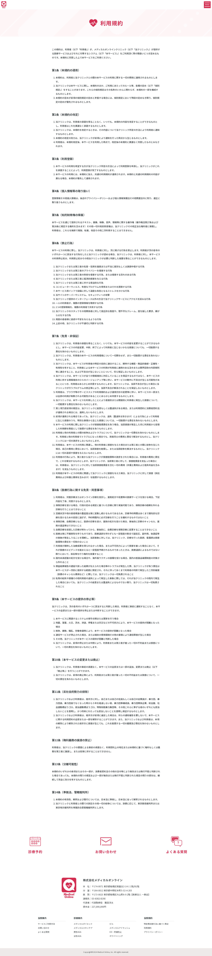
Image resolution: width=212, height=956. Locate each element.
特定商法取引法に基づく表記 (156, 923)
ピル (111, 923)
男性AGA (77, 932)
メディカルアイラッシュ (120, 928)
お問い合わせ (43, 928)
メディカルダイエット (83, 923)
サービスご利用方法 (46, 923)
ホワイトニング (116, 936)
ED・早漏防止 (116, 932)
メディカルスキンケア (83, 928)
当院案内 (42, 918)
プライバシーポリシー (153, 932)
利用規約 (147, 928)
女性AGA (77, 936)
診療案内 (78, 918)
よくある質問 (43, 932)
